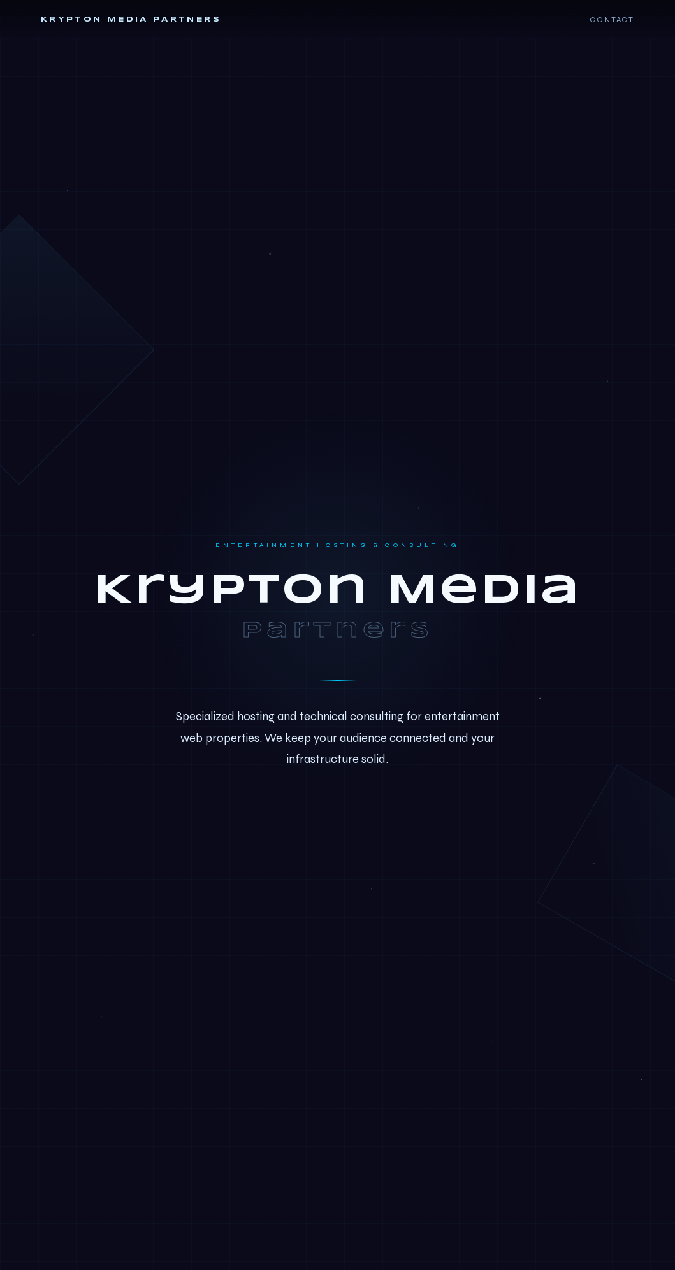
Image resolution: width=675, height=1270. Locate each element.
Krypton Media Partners (131, 19)
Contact (612, 19)
